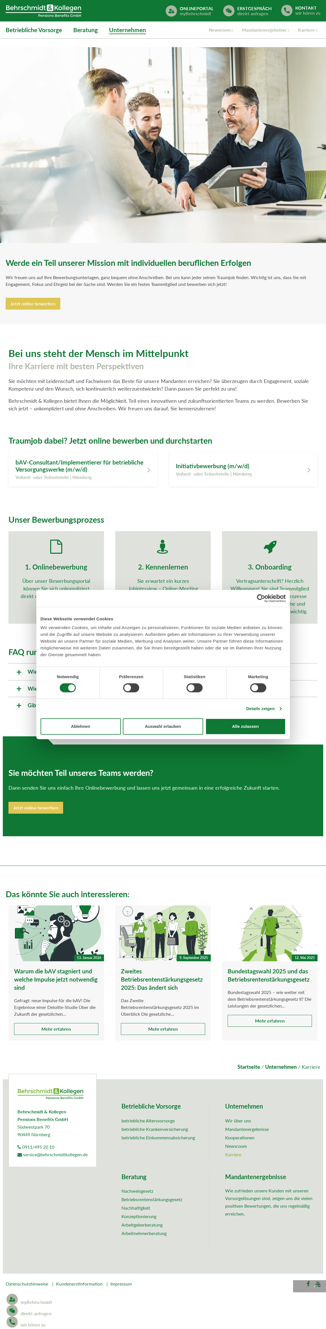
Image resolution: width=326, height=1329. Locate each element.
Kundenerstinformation (79, 1285)
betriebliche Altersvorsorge (148, 1121)
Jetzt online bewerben (33, 304)
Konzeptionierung (138, 1217)
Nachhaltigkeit (135, 1209)
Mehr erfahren (56, 1030)
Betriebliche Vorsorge (34, 30)
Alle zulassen (245, 726)
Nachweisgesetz (137, 1192)
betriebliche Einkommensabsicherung (158, 1138)
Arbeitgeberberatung (142, 1226)
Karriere (306, 30)
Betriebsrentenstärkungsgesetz (151, 1200)
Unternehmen (127, 30)
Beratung (85, 30)
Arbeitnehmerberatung (144, 1234)
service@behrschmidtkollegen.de (52, 1156)
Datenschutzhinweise (27, 1285)
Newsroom (220, 30)
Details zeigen (260, 708)
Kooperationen (239, 1138)
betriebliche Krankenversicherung (154, 1130)
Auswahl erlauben (163, 726)
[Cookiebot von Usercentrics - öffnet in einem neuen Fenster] (261, 598)
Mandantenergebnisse (264, 30)
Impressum (121, 1285)
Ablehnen (80, 726)
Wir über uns (238, 1121)
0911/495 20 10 (35, 1148)
